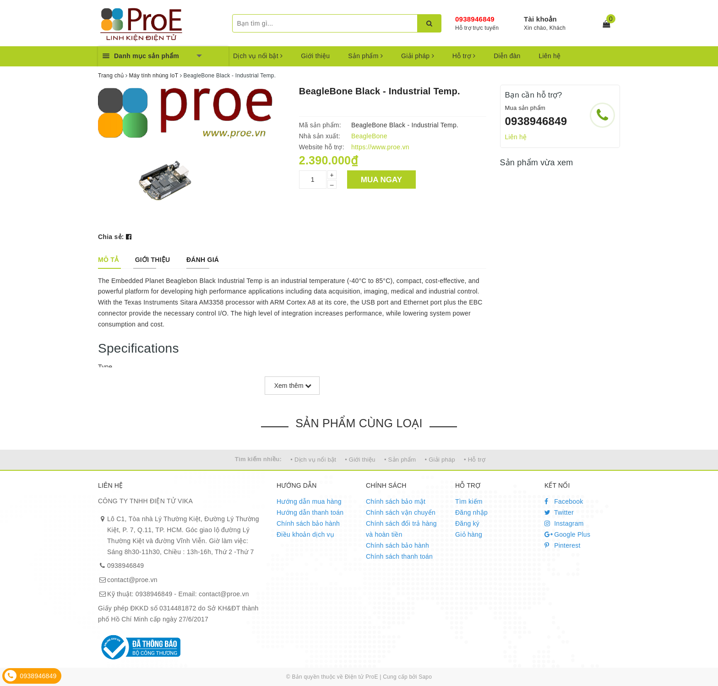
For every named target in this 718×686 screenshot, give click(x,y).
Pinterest (562, 545)
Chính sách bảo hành (308, 523)
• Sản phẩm (400, 459)
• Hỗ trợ (474, 459)
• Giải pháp (440, 459)
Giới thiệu (315, 56)
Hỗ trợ (463, 56)
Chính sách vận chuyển (400, 512)
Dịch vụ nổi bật (258, 56)
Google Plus (567, 534)
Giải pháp (417, 56)
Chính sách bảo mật (395, 501)
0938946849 (475, 19)
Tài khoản (540, 19)
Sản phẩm (365, 56)
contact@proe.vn (132, 579)
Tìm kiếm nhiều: (258, 459)
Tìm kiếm (469, 501)
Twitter (559, 512)
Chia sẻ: (111, 236)
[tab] (108, 259)
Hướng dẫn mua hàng (309, 501)
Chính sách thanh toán (399, 556)
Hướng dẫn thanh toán (310, 512)
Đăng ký (467, 523)
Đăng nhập (471, 512)
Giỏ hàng (468, 534)
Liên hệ (550, 56)
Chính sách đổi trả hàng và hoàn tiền (401, 529)
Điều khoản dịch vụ (305, 534)
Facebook (563, 501)
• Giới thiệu (360, 459)
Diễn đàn (507, 56)
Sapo (425, 677)
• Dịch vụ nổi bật (313, 459)
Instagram (564, 523)
